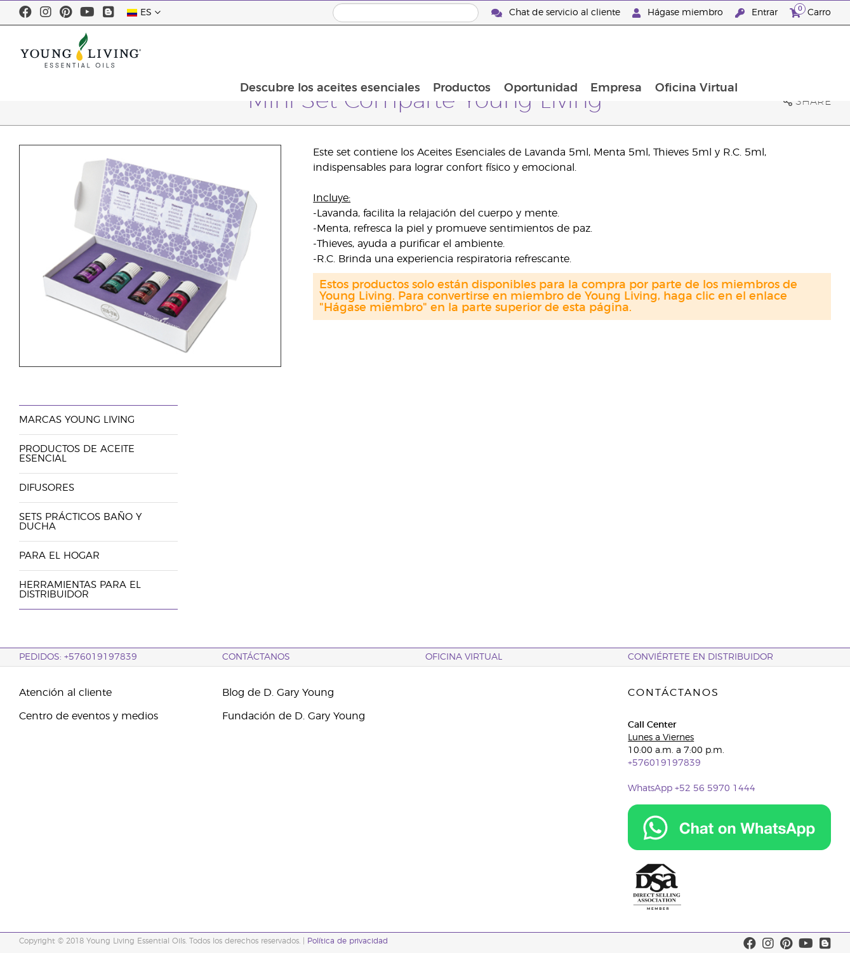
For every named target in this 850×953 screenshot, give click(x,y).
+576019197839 (664, 763)
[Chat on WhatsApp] (729, 827)
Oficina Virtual (782, 50)
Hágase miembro (679, 13)
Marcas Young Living (77, 420)
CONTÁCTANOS (256, 657)
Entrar (757, 13)
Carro (810, 11)
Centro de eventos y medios (88, 716)
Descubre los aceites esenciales (412, 50)
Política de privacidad (347, 941)
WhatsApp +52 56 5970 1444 (691, 788)
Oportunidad (625, 50)
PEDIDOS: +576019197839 (78, 657)
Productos (545, 50)
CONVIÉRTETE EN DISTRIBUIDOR (700, 657)
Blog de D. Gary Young (278, 693)
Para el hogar (59, 556)
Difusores (46, 488)
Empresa (701, 50)
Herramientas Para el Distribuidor (80, 589)
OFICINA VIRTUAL (463, 657)
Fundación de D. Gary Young (293, 716)
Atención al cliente (65, 693)
